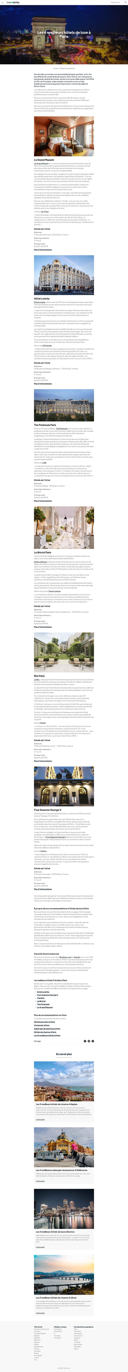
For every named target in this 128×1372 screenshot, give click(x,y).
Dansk (36, 1353)
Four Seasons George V (56, 837)
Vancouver (78, 1336)
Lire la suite (40, 1119)
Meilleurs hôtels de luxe (67, 68)
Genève (77, 1338)
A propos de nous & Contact (41, 1330)
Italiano (37, 1342)
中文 (35, 1360)
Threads (57, 1336)
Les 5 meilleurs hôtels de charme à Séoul (56, 1297)
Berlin (76, 1340)
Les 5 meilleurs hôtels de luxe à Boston (55, 1231)
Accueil (56, 68)
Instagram (58, 1329)
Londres (77, 1342)
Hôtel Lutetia (39, 302)
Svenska (37, 1351)
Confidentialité (40, 1333)
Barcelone (78, 1344)
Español (37, 1338)
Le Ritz (37, 679)
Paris (76, 1329)
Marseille (77, 1347)
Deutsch (37, 1340)
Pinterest (57, 1338)
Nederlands (38, 1347)
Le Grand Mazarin (41, 163)
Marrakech (78, 1333)
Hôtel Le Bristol (40, 562)
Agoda (77, 957)
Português (38, 1355)
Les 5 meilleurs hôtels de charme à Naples (57, 1104)
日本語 (36, 1358)
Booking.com (65, 957)
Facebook (58, 1331)
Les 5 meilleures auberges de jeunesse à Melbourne (61, 1170)
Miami (76, 1349)
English (36, 1336)
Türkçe (36, 1349)
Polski (36, 1344)
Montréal (77, 1331)
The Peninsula (61, 428)
